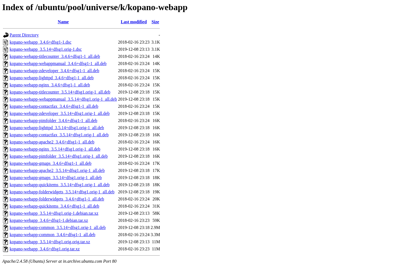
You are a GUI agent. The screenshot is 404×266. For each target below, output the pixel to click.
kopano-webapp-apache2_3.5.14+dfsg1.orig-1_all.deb (57, 170)
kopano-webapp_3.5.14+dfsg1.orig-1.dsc (46, 49)
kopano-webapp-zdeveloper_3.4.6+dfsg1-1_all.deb (54, 70)
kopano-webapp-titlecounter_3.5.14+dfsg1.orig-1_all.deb (60, 92)
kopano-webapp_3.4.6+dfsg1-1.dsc (40, 42)
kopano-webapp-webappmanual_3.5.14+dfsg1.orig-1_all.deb (63, 99)
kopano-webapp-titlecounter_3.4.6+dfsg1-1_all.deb (55, 56)
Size (155, 21)
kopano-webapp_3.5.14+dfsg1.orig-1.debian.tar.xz (54, 213)
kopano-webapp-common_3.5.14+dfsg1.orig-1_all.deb (58, 227)
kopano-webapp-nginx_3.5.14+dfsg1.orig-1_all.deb (55, 149)
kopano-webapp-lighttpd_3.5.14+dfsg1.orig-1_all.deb (57, 127)
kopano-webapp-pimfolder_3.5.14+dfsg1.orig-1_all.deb (59, 156)
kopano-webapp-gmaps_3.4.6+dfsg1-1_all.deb (50, 163)
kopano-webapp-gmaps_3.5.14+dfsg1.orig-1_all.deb (56, 177)
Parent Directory (24, 35)
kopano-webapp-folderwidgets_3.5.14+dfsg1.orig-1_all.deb (62, 191)
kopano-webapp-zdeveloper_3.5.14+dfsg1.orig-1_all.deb (59, 113)
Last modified (134, 21)
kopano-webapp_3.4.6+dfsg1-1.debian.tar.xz (49, 220)
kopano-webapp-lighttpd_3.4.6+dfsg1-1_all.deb (52, 77)
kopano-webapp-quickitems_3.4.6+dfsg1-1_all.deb (54, 206)
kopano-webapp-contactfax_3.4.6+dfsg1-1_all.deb (54, 106)
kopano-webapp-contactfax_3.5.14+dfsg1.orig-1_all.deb (59, 134)
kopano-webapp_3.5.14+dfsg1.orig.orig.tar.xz (50, 241)
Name (63, 21)
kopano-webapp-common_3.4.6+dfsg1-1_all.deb (52, 234)
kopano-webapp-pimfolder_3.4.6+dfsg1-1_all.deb (53, 120)
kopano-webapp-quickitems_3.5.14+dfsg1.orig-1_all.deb (60, 184)
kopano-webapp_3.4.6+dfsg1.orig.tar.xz (45, 249)
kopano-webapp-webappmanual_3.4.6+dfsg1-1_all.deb (58, 63)
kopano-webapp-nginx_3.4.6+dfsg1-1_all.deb (50, 85)
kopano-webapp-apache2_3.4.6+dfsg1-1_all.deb (52, 142)
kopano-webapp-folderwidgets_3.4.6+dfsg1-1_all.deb (57, 199)
